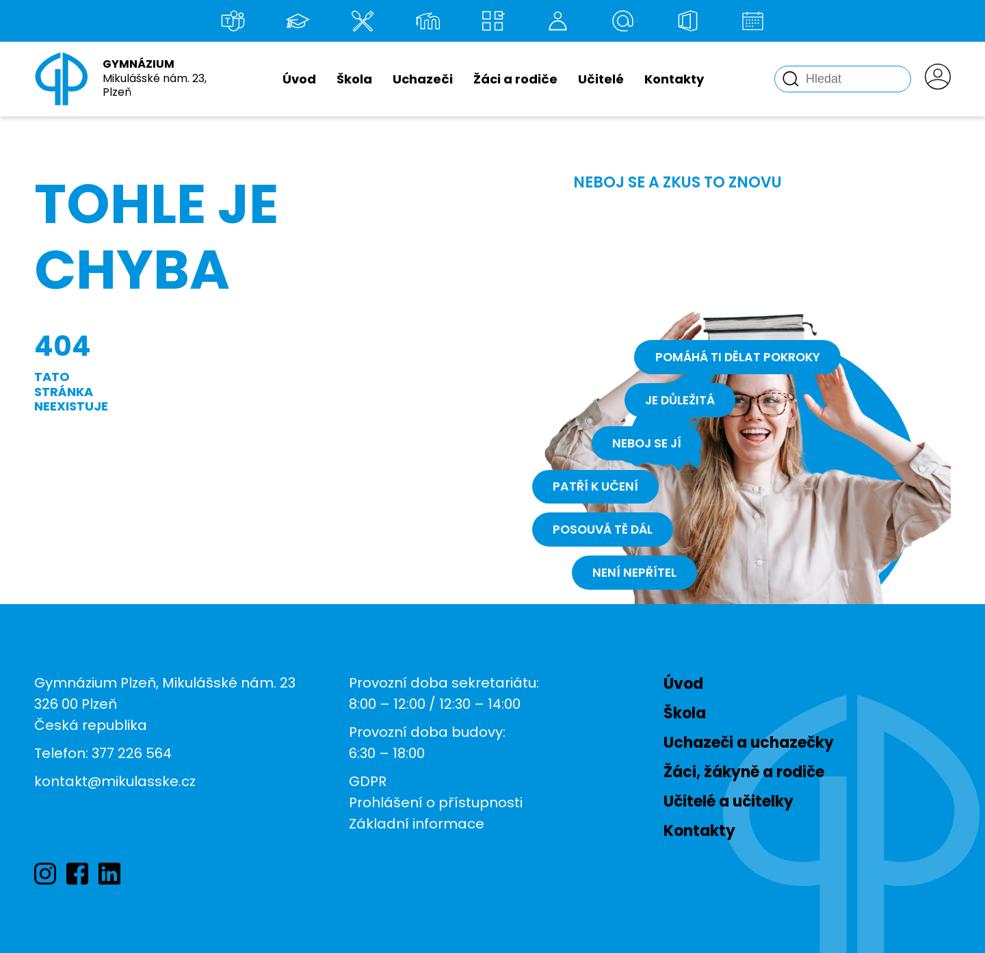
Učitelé (601, 79)
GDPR (367, 781)
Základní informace (416, 823)
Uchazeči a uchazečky (749, 742)
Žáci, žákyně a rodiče (744, 772)
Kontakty (674, 79)
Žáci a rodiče (515, 79)
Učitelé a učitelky (728, 801)
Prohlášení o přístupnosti (436, 802)
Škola (354, 79)
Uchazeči (423, 79)
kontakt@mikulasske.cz (115, 781)
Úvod (299, 79)
